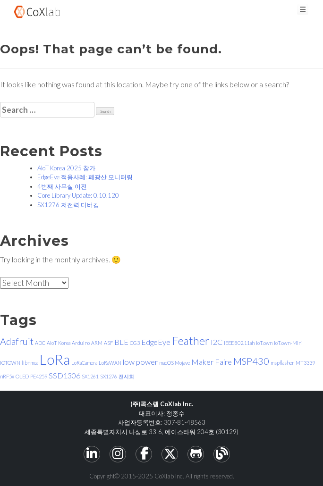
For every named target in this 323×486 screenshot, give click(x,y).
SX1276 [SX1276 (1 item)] (108, 376)
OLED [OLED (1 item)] (22, 376)
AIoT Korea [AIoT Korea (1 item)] (58, 343)
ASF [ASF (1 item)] (108, 343)
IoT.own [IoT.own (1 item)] (264, 343)
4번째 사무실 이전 (62, 186)
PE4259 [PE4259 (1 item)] (38, 376)
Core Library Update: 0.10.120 (78, 195)
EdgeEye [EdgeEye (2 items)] (155, 341)
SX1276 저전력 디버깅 (68, 205)
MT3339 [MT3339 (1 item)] (305, 363)
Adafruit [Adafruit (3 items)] (17, 341)
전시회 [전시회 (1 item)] (126, 376)
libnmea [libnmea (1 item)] (30, 363)
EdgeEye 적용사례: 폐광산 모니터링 (85, 177)
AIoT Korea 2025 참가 (66, 168)
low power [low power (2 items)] (140, 361)
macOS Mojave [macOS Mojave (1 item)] (174, 363)
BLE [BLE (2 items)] (121, 341)
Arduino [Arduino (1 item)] (81, 343)
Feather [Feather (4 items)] (190, 340)
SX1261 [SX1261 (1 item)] (90, 376)
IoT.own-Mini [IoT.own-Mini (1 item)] (288, 343)
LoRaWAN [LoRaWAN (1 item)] (110, 363)
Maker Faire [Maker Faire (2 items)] (211, 361)
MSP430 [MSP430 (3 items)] (251, 361)
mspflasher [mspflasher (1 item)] (282, 363)
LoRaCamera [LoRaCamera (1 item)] (84, 363)
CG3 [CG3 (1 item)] (135, 343)
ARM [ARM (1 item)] (96, 343)
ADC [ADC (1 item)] (40, 343)
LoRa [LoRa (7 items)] (55, 359)
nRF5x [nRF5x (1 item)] (7, 376)
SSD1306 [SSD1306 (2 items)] (64, 375)
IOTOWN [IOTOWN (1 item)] (10, 363)
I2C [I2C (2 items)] (216, 341)
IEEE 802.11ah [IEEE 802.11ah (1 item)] (239, 343)
